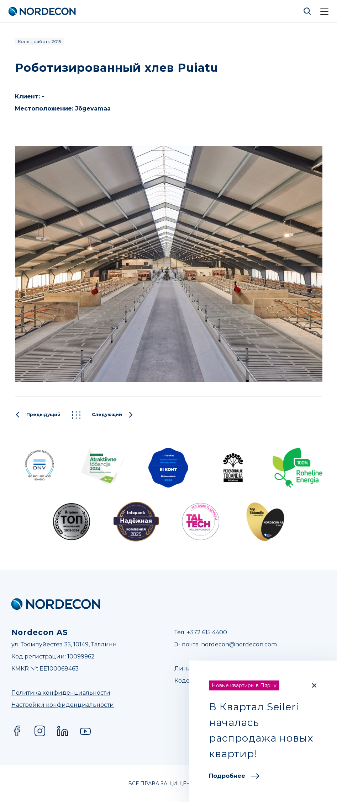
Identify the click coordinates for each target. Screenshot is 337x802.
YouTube (85, 731)
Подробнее (234, 776)
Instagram (40, 731)
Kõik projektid (76, 415)
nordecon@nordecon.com (239, 644)
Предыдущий (37, 415)
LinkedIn (62, 731)
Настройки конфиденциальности (62, 704)
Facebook (17, 731)
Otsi (307, 11)
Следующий (112, 415)
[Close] (314, 685)
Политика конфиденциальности (60, 692)
